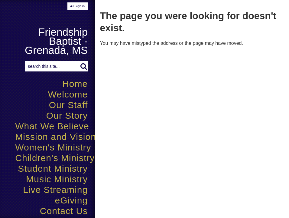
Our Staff (68, 105)
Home (75, 84)
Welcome (68, 94)
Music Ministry (57, 179)
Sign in (80, 6)
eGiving (71, 200)
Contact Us (64, 211)
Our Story (67, 116)
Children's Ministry (55, 158)
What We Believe (52, 126)
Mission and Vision (55, 137)
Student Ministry (53, 168)
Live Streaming (55, 190)
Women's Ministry (53, 147)
